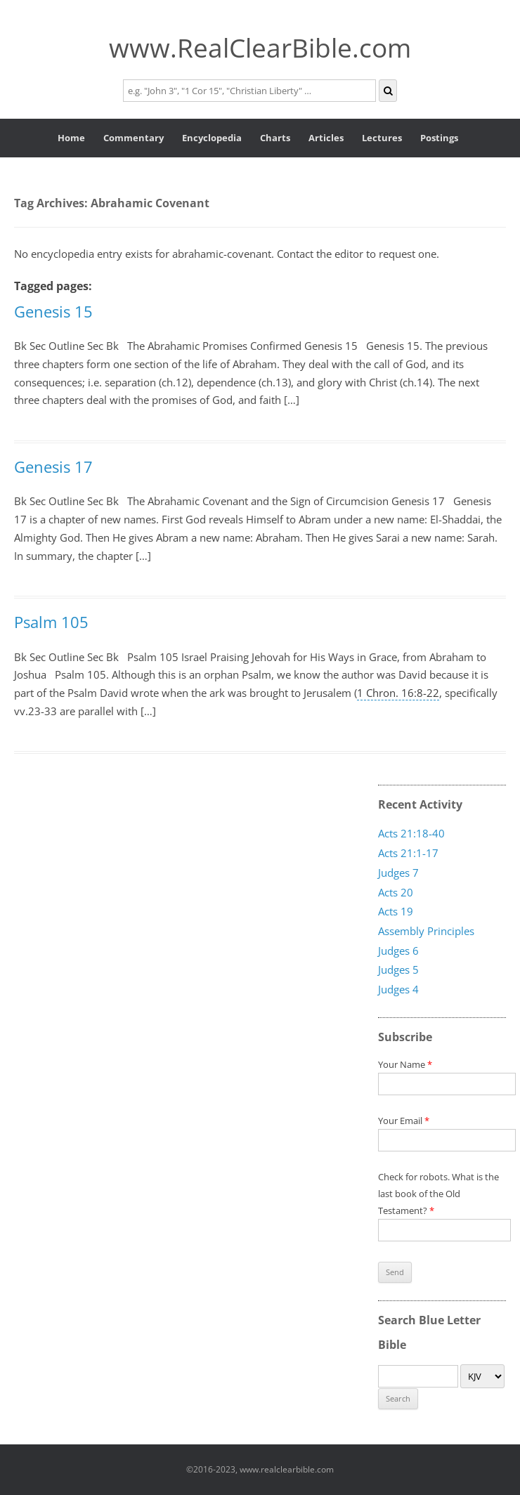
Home (71, 137)
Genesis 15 (53, 311)
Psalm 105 (51, 621)
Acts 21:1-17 (408, 853)
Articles (326, 137)
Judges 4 (398, 989)
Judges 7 (398, 873)
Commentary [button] (133, 137)
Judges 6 (398, 950)
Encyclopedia (212, 137)
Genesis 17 (53, 466)
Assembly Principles (426, 931)
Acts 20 (395, 891)
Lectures (382, 137)
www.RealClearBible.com (260, 47)
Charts (275, 137)
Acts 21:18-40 (411, 833)
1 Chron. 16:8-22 (398, 693)
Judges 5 (398, 969)
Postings (439, 137)
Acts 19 (395, 911)
